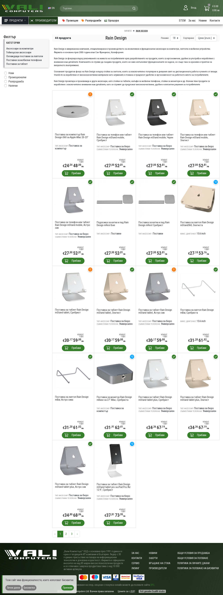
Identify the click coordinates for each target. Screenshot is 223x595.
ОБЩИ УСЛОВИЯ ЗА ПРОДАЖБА (193, 553)
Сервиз (135, 563)
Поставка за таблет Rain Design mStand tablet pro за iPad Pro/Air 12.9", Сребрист (113, 487)
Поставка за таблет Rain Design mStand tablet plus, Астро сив (72, 485)
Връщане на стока (159, 563)
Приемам (67, 587)
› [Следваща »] (77, 534)
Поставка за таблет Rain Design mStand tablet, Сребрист (72, 311)
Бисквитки (29, 587)
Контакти (215, 20)
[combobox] (99, 8)
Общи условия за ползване (192, 558)
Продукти (15, 20)
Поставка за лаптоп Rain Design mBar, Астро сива (72, 398)
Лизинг (135, 568)
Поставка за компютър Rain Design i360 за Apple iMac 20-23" (71, 136)
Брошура (111, 20)
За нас (192, 20)
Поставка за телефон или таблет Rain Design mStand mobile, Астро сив (72, 225)
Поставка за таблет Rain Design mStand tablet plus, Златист (197, 398)
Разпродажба (16, 81)
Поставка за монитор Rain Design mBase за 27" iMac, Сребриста (114, 398)
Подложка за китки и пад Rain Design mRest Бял (113, 224)
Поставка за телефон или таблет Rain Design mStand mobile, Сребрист (114, 137)
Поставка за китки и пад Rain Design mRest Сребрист (154, 224)
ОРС (152, 584)
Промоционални (17, 77)
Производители (158, 568)
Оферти (153, 558)
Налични (13, 85)
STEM (182, 20)
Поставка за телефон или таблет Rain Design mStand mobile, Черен (156, 136)
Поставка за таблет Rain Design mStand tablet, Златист (113, 311)
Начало (128, 31)
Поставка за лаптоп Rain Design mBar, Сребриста (197, 311)
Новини (203, 20)
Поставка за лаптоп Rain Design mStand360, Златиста (197, 224)
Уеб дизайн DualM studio (152, 591)
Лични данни (13, 587)
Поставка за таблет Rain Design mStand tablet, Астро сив (155, 311)
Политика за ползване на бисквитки (198, 568)
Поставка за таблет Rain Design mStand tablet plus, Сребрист (155, 398)
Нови (11, 73)
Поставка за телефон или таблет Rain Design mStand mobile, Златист (197, 137)
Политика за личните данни (193, 563)
